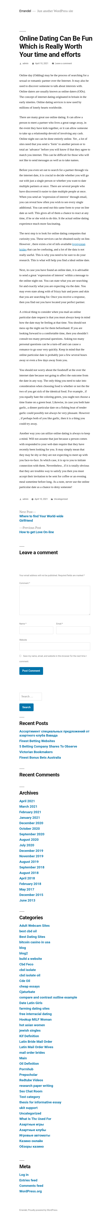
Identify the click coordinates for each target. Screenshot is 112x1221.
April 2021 (27, 801)
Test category (29, 1097)
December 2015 (31, 895)
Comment (24, 583)
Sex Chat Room (30, 1091)
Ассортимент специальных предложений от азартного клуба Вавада (54, 733)
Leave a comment (63, 63)
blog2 (23, 953)
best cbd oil (28, 931)
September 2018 (31, 867)
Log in (24, 1175)
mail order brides (32, 1053)
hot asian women (32, 1025)
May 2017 (26, 889)
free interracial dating (35, 1014)
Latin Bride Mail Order (35, 1042)
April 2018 (27, 878)
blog (22, 948)
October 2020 (29, 829)
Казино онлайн (31, 1141)
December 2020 (31, 823)
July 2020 (26, 845)
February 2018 (30, 884)
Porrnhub (26, 1069)
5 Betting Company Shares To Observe (48, 746)
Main (23, 1058)
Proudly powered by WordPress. (43, 1210)
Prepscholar (28, 1075)
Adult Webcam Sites (34, 926)
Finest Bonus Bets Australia (40, 757)
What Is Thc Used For (35, 1119)
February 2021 (30, 812)
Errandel (25, 11)
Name (22, 623)
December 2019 (31, 851)
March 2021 (28, 806)
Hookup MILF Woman (35, 1019)
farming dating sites (34, 1008)
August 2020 (29, 840)
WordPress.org (30, 1191)
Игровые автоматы (34, 1135)
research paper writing (36, 1086)
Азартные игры (31, 1124)
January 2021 (29, 818)
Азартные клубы (32, 1130)
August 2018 (29, 873)
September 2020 (31, 834)
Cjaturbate (27, 992)
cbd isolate (27, 970)
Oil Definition (29, 1064)
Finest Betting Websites (37, 741)
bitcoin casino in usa (34, 942)
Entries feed (28, 1180)
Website (23, 640)
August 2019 (29, 862)
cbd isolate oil (29, 975)
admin (26, 63)
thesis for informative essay (40, 1102)
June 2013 (27, 900)
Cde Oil (24, 981)
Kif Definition (29, 1036)
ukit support (28, 1108)
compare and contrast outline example (48, 997)
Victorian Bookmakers (36, 752)
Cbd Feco (26, 964)
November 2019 (31, 856)
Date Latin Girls (31, 1003)
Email (59, 623)
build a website (30, 959)
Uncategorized (61, 499)
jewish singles (30, 1030)
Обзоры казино (31, 1146)
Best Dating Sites (32, 937)
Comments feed (31, 1186)
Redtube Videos (31, 1080)
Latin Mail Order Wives (36, 1047)
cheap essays (29, 986)
